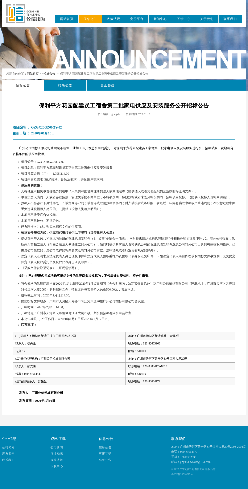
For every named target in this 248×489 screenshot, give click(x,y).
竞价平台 (137, 19)
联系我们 (230, 19)
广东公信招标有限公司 (27, 16)
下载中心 (183, 19)
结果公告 (65, 85)
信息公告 (90, 19)
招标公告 (50, 73)
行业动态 (56, 453)
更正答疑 (107, 85)
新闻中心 (160, 19)
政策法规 (113, 19)
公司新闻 (56, 447)
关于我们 (207, 19)
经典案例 (8, 453)
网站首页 (67, 19)
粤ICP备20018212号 (182, 474)
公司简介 (8, 447)
